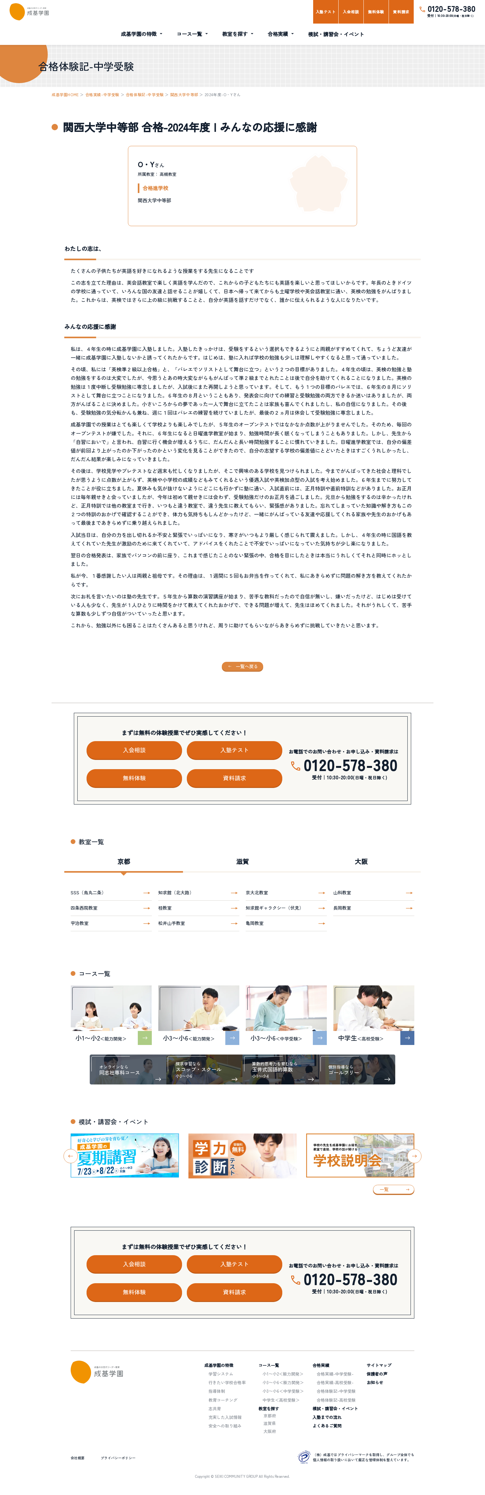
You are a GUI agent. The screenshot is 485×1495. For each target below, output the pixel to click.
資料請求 (401, 11)
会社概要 (78, 1457)
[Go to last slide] (71, 1156)
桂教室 (165, 908)
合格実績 (278, 34)
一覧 (384, 1189)
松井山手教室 (171, 923)
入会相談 (351, 11)
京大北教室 (257, 892)
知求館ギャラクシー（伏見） (275, 908)
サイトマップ (379, 1365)
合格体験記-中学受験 (145, 94)
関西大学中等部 (184, 94)
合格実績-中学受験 (102, 94)
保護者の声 (377, 1374)
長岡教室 (342, 908)
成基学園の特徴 (139, 34)
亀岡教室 (255, 923)
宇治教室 (79, 923)
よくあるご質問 (327, 1426)
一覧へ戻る (247, 666)
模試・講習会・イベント (336, 34)
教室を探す (235, 34)
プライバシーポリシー (118, 1457)
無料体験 (376, 11)
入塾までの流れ (327, 1417)
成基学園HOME (65, 94)
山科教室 (342, 892)
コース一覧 (189, 34)
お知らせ (375, 1382)
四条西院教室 (84, 908)
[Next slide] (414, 1156)
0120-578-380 (451, 8)
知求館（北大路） (176, 892)
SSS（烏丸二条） (88, 892)
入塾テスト (326, 11)
